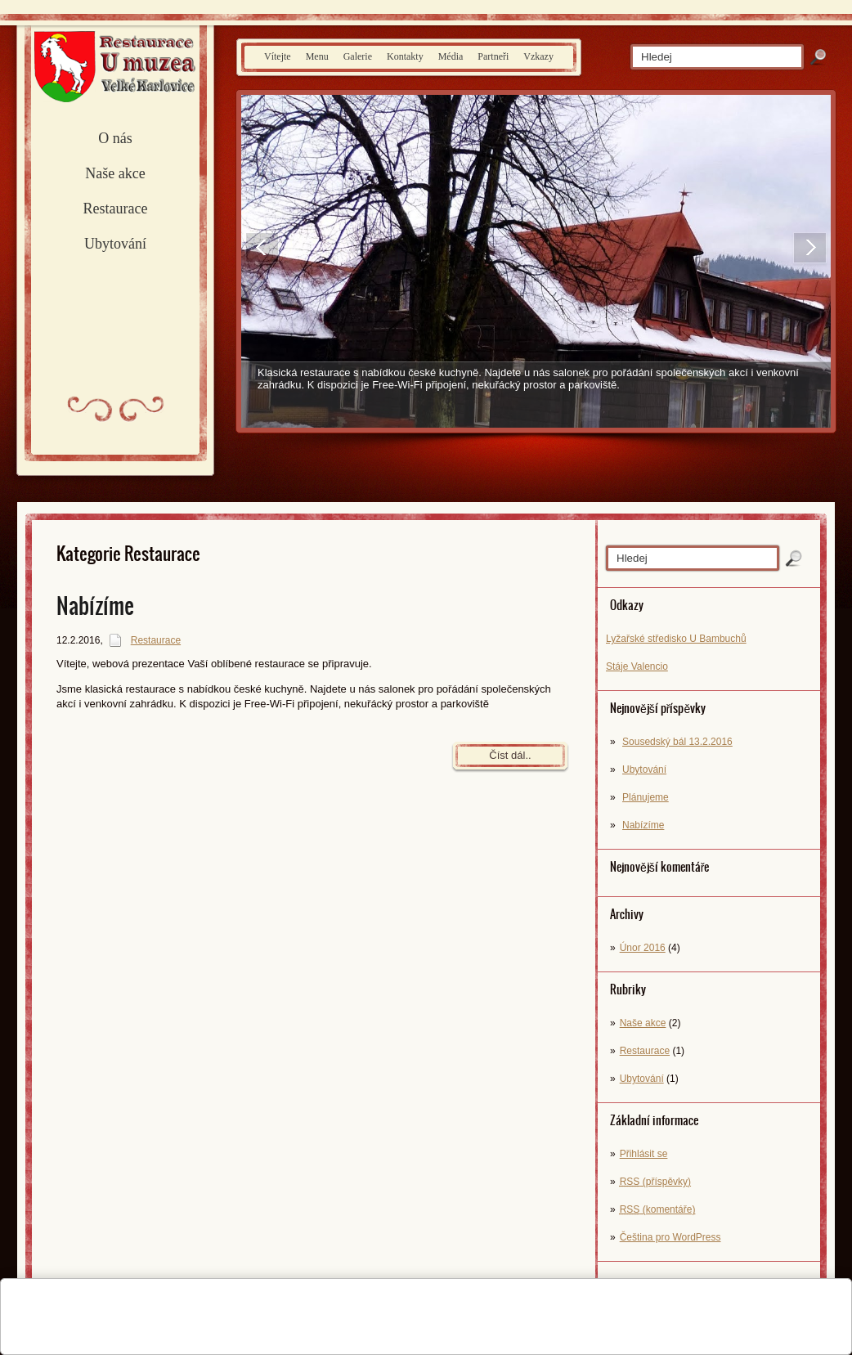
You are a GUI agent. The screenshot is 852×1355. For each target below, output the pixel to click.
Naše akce (115, 173)
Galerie (357, 56)
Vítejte (277, 56)
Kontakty (405, 56)
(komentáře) (658, 1209)
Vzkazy (538, 56)
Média (451, 56)
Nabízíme (643, 825)
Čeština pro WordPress (670, 1237)
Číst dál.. (510, 755)
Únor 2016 (643, 947)
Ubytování (115, 244)
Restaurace (115, 208)
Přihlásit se (644, 1154)
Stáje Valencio (637, 666)
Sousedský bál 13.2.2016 (677, 741)
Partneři (493, 56)
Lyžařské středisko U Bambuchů (676, 638)
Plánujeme (645, 797)
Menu (317, 56)
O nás (115, 138)
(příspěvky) (655, 1181)
